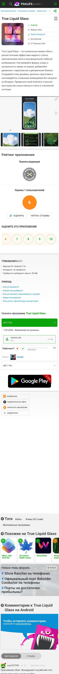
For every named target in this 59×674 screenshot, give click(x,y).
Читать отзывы (40, 215)
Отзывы (31, 656)
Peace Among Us (38, 34)
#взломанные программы (16, 525)
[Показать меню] (3, 4)
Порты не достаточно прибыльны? (21, 590)
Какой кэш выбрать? (13, 290)
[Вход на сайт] (55, 4)
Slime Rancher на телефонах (26, 573)
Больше (52, 568)
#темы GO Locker (34, 519)
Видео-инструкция (12, 297)
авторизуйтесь (23, 623)
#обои (18, 519)
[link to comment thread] (22, 665)
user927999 (13, 665)
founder (20, 357)
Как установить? (11, 287)
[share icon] (55, 11)
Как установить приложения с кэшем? (21, 294)
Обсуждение (11, 656)
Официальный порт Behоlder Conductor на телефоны (26, 581)
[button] (56, 99)
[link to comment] (25, 665)
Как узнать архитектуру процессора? (21, 301)
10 (51, 239)
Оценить (17, 215)
